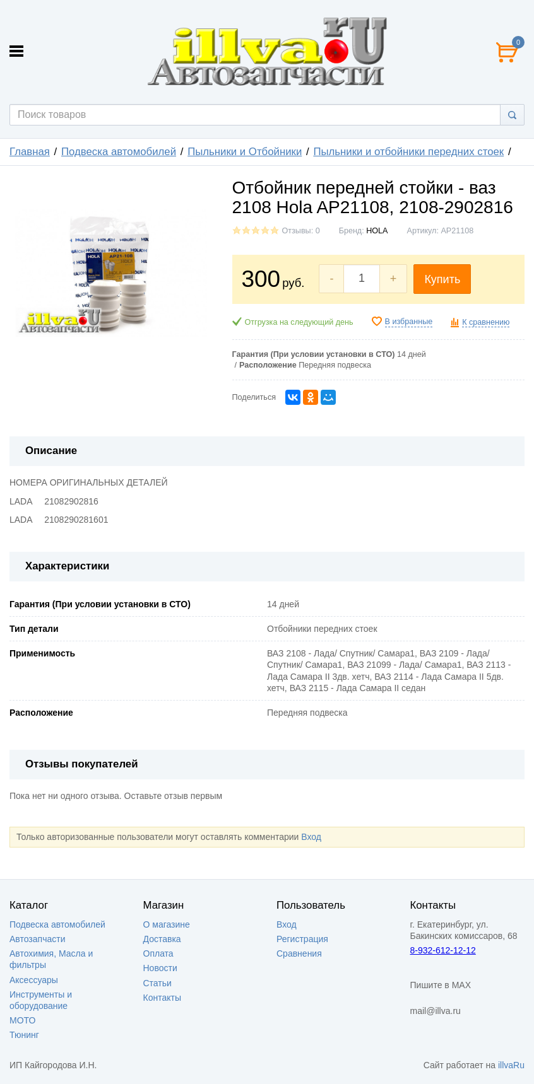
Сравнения (299, 953)
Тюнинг (24, 1035)
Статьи (157, 983)
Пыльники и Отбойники (244, 152)
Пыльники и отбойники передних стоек (408, 152)
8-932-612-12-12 (443, 950)
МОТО (22, 1020)
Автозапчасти (37, 939)
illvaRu (511, 1065)
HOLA (377, 230)
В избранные (409, 321)
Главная (29, 152)
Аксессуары (33, 980)
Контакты (162, 998)
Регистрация (302, 939)
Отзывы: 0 (301, 230)
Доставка (162, 939)
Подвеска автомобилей (118, 152)
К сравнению (485, 322)
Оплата (158, 953)
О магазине (166, 924)
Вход (311, 837)
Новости (160, 968)
